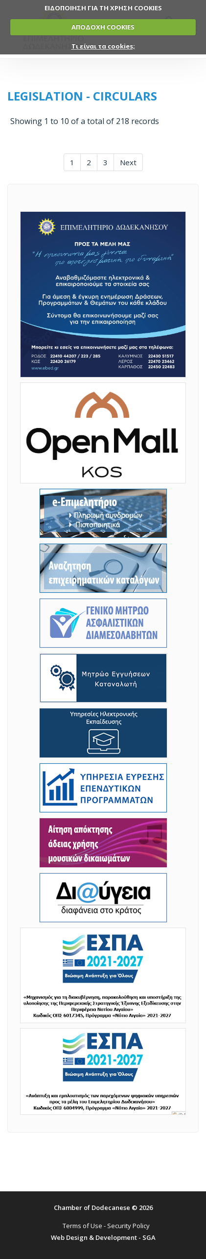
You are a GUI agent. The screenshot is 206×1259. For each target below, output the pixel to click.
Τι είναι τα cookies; (103, 46)
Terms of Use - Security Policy (106, 1225)
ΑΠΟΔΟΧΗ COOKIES (103, 27)
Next (128, 162)
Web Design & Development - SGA (103, 1237)
